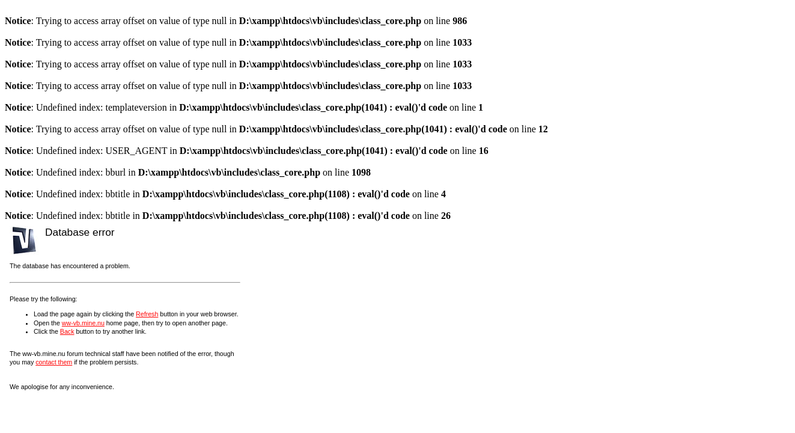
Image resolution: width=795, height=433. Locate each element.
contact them (53, 362)
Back (67, 331)
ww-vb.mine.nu (83, 323)
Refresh (147, 314)
